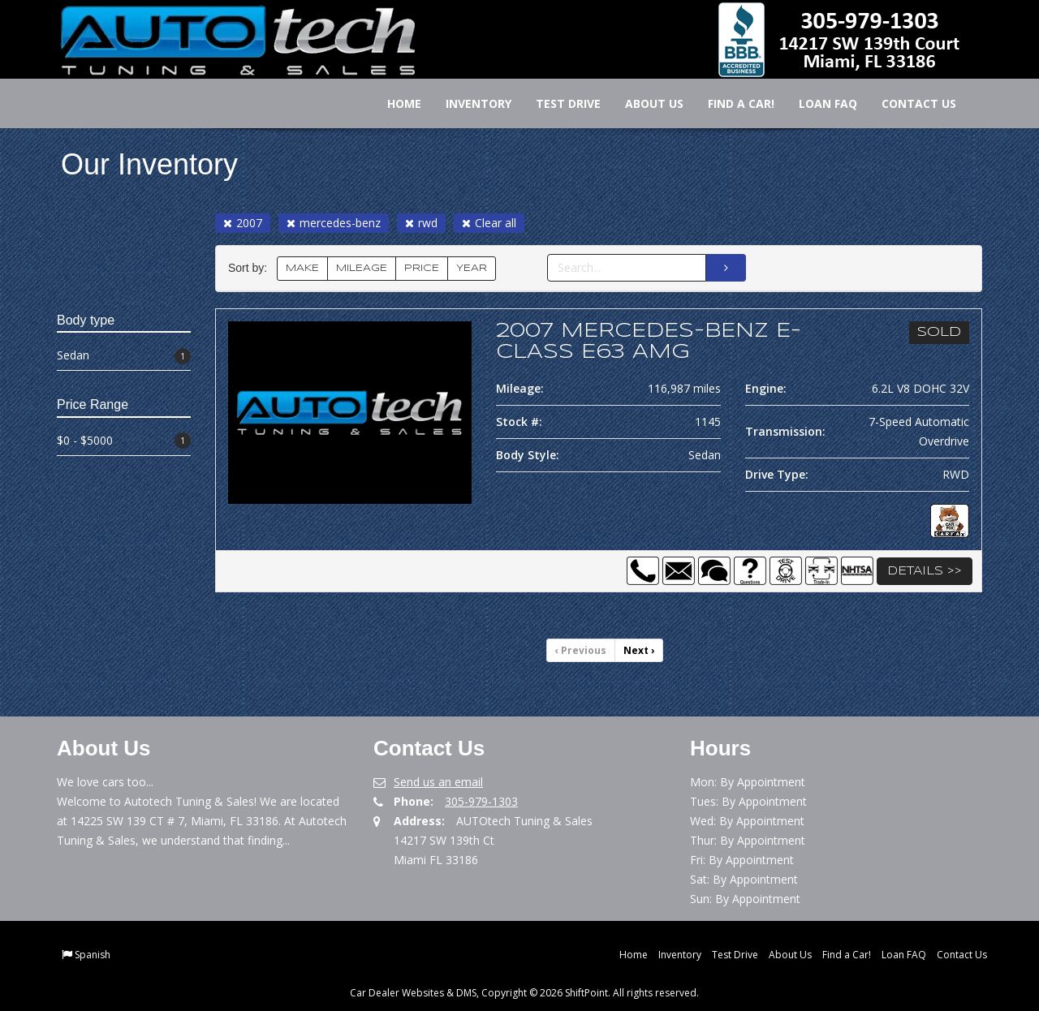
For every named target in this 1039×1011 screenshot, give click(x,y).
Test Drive (557, 103)
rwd (421, 222)
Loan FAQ (817, 103)
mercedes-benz (334, 222)
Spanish (92, 955)
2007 (242, 222)
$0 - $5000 (124, 441)
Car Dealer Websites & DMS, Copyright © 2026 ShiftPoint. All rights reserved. (524, 993)
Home (394, 103)
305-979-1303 (481, 801)
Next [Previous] (638, 650)
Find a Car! (730, 103)
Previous (580, 650)
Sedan (124, 355)
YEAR (471, 268)
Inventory (468, 103)
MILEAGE (361, 268)
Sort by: (251, 268)
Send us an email (438, 781)
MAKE (302, 268)
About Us (643, 103)
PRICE (421, 268)
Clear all (489, 222)
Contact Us (908, 103)
